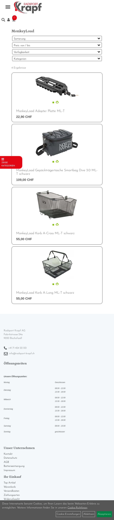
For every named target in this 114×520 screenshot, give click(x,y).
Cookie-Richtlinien (77, 507)
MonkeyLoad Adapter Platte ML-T (40, 111)
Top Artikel (10, 483)
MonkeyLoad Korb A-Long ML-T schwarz (45, 293)
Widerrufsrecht (12, 499)
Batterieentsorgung (14, 466)
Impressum (9, 470)
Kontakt (8, 454)
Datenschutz (10, 458)
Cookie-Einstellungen (68, 514)
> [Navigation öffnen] (6, 7)
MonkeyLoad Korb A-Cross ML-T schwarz (45, 233)
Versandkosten (11, 491)
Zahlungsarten (12, 495)
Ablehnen (88, 514)
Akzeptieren (104, 514)
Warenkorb (10, 487)
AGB (6, 462)
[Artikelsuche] (3, 20)
